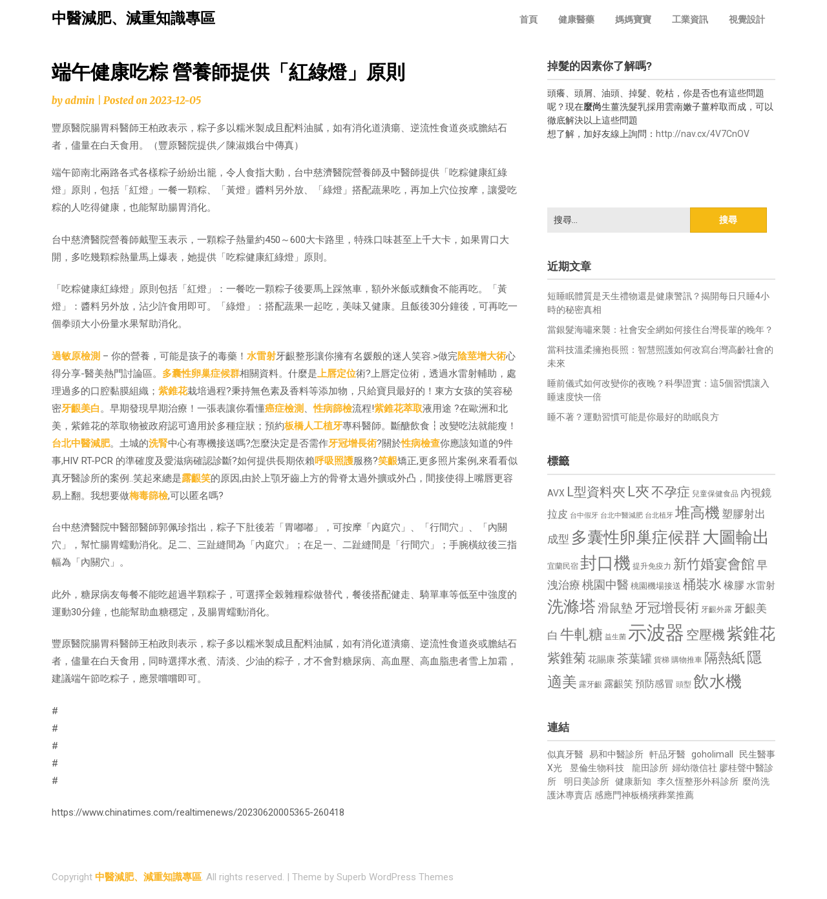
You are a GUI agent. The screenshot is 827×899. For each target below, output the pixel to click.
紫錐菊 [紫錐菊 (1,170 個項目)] (566, 658)
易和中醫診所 (616, 754)
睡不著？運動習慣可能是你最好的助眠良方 (633, 417)
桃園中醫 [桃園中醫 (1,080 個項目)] (605, 584)
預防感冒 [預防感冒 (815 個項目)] (654, 684)
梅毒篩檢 (148, 496)
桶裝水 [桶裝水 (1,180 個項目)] (702, 584)
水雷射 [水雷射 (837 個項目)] (760, 585)
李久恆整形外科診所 (698, 781)
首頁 (528, 19)
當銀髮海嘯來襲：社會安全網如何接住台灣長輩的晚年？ (660, 329)
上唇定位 (336, 373)
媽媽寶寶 (633, 19)
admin (79, 100)
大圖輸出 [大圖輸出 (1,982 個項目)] (735, 537)
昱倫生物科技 (597, 768)
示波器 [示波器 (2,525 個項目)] (656, 633)
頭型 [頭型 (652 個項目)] (683, 684)
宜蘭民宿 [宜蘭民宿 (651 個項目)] (562, 566)
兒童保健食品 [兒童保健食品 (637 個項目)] (715, 493)
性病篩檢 (332, 408)
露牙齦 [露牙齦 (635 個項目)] (590, 684)
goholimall (712, 754)
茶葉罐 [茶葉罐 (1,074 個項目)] (634, 658)
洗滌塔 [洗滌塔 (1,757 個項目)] (571, 606)
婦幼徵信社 (695, 768)
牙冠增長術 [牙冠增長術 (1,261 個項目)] (666, 607)
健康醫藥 (576, 19)
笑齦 (387, 461)
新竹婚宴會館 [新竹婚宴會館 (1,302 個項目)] (714, 564)
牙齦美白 (80, 408)
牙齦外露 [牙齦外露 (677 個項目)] (716, 609)
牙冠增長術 (352, 443)
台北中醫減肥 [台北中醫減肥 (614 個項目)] (621, 515)
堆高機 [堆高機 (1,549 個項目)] (697, 513)
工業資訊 (690, 19)
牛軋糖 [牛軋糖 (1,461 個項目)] (581, 634)
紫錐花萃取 (398, 408)
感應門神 (612, 795)
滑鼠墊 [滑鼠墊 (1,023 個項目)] (615, 608)
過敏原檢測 (76, 356)
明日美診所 (585, 781)
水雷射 (261, 356)
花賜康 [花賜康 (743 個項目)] (601, 659)
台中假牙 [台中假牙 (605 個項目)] (584, 515)
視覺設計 (747, 19)
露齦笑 (196, 478)
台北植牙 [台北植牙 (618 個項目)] (659, 515)
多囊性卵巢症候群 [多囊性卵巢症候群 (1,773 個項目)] (635, 537)
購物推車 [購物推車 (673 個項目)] (686, 659)
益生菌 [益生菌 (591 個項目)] (615, 637)
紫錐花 (172, 391)
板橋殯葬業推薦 (662, 795)
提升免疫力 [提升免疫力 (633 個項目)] (652, 566)
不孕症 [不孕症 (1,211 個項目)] (670, 492)
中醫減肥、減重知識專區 (133, 18)
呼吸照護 (334, 461)
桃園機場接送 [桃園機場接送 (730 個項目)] (656, 586)
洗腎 (158, 443)
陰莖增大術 (481, 356)
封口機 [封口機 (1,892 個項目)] (605, 563)
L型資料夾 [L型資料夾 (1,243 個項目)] (596, 492)
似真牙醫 (565, 754)
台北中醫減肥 (81, 443)
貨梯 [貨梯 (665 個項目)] (661, 659)
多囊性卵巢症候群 (201, 373)
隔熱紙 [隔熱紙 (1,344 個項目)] (724, 658)
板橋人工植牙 (313, 426)
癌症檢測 (284, 408)
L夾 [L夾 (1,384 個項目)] (638, 491)
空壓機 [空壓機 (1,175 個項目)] (705, 635)
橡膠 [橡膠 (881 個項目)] (734, 585)
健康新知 (633, 781)
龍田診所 (650, 768)
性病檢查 (420, 443)
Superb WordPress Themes (395, 877)
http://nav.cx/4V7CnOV (702, 134)
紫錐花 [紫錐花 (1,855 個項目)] (751, 633)
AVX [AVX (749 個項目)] (556, 493)
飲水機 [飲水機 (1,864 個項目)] (717, 681)
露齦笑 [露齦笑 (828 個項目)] (618, 684)
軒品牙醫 (667, 754)
